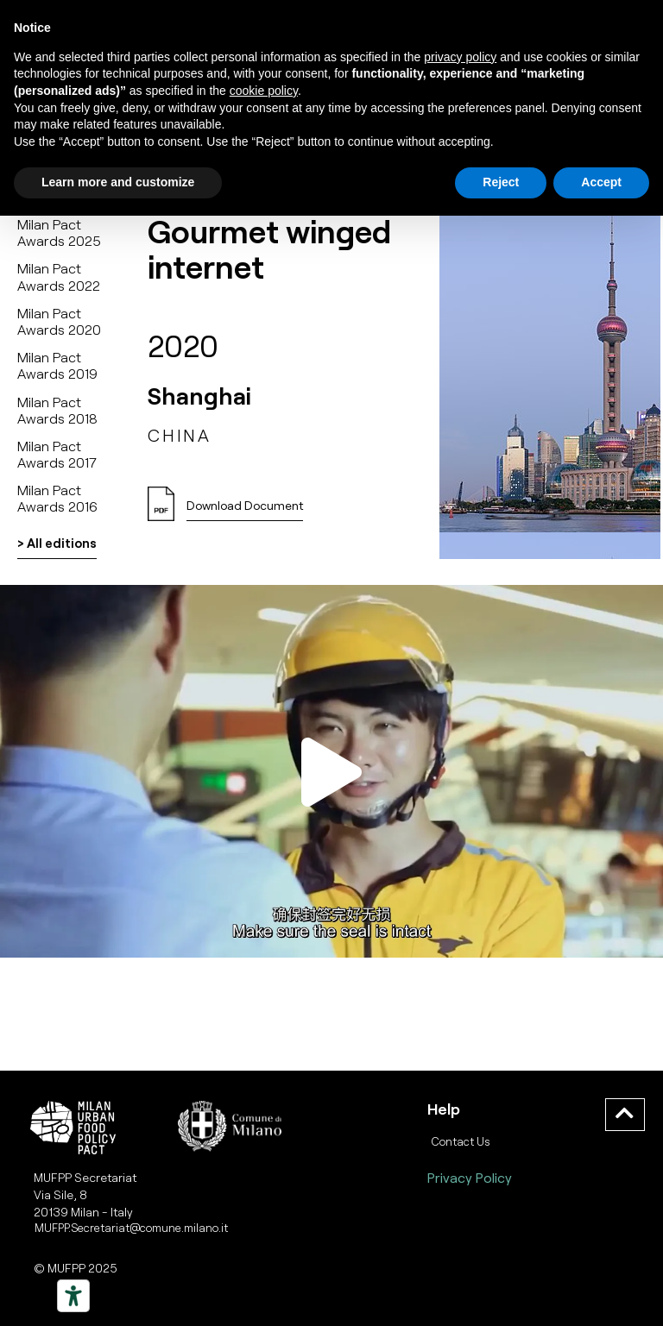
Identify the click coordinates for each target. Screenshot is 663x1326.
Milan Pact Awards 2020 (59, 321)
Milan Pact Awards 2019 (57, 365)
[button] (244, 510)
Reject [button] (501, 182)
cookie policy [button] (264, 90)
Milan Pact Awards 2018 (57, 409)
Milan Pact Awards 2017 (57, 453)
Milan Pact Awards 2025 (59, 232)
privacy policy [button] (460, 57)
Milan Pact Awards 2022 (58, 276)
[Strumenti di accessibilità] (73, 1295)
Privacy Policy (469, 1177)
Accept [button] (601, 182)
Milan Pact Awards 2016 (57, 497)
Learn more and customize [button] (117, 182)
